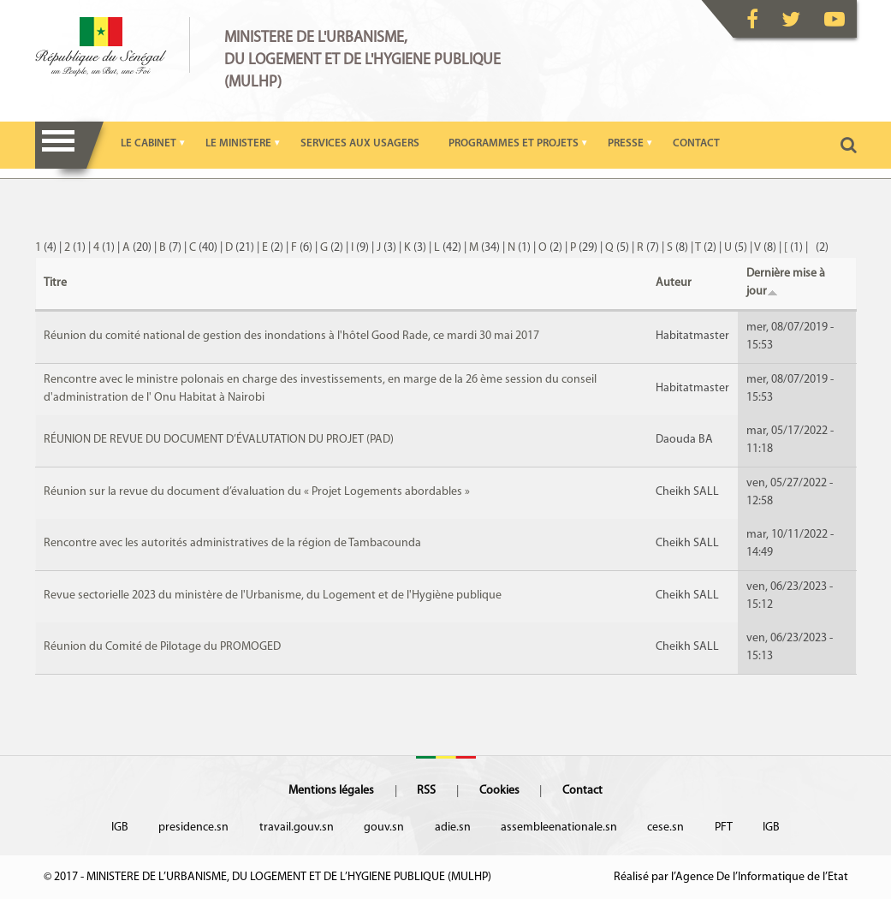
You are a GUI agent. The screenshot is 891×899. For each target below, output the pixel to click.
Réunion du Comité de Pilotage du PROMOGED (162, 646)
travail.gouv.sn (296, 827)
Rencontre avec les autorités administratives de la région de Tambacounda (232, 543)
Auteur (674, 283)
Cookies (499, 790)
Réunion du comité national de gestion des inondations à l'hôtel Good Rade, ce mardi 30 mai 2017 (291, 336)
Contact (582, 790)
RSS (426, 790)
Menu (58, 145)
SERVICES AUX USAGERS (359, 143)
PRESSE (626, 143)
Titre (55, 283)
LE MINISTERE (238, 143)
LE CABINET (148, 143)
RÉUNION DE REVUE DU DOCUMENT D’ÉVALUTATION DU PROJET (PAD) (219, 439)
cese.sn (665, 827)
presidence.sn (193, 827)
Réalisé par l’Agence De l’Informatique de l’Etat (731, 877)
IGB (119, 827)
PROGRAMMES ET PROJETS (513, 143)
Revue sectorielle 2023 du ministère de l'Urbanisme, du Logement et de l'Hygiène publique (273, 595)
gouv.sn (384, 827)
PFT (724, 827)
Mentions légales (331, 790)
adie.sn (453, 827)
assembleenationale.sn (559, 827)
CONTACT (696, 143)
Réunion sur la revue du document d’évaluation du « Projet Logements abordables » (257, 491)
